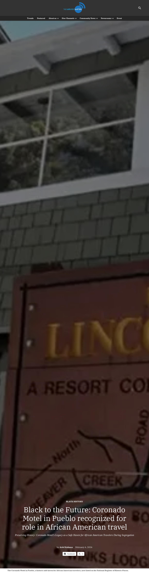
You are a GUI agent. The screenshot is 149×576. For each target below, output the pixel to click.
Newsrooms (106, 18)
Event (119, 18)
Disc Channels (68, 18)
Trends (30, 18)
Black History (74, 501)
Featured (41, 18)
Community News (87, 18)
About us (52, 18)
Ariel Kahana (66, 547)
